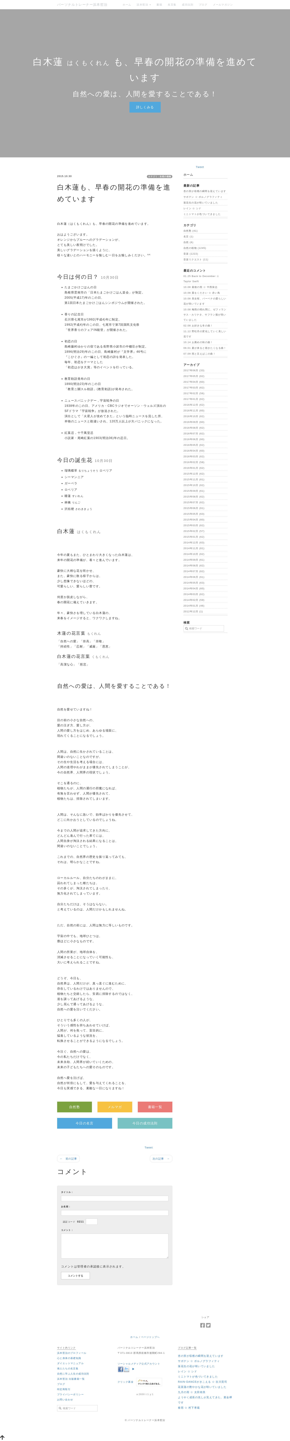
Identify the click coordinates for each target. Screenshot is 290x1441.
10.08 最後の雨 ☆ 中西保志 (200, 287)
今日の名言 (85, 1123)
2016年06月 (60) (194, 439)
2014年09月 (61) (194, 559)
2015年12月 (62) (194, 473)
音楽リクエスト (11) (195, 259)
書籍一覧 (155, 1107)
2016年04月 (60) (194, 450)
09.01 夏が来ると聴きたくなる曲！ (204, 348)
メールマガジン (223, 4)
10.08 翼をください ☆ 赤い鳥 (201, 292)
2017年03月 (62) (194, 387)
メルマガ (115, 1107)
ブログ (203, 4)
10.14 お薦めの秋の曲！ (198, 342)
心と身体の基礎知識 (69, 1358)
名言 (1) (188, 236)
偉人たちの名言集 (67, 1368)
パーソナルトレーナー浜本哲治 (82, 4)
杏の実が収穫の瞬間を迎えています (204, 191)
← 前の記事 (68, 1158)
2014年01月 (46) (194, 605)
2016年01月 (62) (194, 468)
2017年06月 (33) (194, 370)
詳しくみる (145, 107)
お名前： (66, 1206)
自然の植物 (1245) (194, 248)
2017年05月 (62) (194, 376)
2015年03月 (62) (194, 525)
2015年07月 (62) (194, 502)
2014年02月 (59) (194, 600)
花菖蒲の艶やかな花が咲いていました (202, 1386)
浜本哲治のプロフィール (71, 1353)
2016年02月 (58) (194, 462)
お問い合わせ (65, 1399)
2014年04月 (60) (194, 588)
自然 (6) (188, 242)
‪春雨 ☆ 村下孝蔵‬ (189, 1407)
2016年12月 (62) (194, 404)
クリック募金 (126, 1381)
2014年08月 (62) (194, 565)
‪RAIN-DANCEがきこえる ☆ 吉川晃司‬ (202, 1381)
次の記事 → (161, 1158)
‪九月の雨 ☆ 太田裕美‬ (191, 1392)
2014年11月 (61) (194, 548)
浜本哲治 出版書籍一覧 (71, 1378)
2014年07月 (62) (194, 571)
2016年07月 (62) (194, 433)
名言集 (172, 4)
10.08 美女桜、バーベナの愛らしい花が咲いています (204, 301)
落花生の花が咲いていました (200, 202)
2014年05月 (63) (194, 582)
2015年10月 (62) (194, 485)
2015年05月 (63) (194, 513)
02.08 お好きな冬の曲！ (198, 325)
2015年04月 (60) (194, 519)
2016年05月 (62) (194, 445)
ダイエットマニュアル (70, 1363)
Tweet (149, 1147)
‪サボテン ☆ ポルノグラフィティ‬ (203, 197)
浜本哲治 (144, 4)
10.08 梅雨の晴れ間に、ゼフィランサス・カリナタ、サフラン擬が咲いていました (204, 314)
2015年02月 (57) (194, 531)
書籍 (159, 4)
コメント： (67, 1230)
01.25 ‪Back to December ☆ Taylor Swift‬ (201, 279)
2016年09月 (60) (194, 422)
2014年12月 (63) (194, 542)
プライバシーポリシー (70, 1394)
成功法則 (187, 4)
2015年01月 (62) (194, 536)
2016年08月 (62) (194, 427)
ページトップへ (150, 1337)
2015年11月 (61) (194, 479)
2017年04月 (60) (194, 381)
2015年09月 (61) (194, 491)
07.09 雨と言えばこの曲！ (199, 353)
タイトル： (67, 1192)
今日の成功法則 (145, 1123)
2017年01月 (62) (194, 399)
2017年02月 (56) (194, 393)
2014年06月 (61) (194, 577)
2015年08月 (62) (194, 496)
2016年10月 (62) (194, 416)
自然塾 (74, 1107)
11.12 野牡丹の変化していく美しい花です (204, 334)
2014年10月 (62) (194, 554)
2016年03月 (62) (194, 456)
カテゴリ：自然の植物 (159, 176)
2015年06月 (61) (194, 508)
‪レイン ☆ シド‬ (192, 208)
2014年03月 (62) (194, 594)
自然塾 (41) (190, 230)
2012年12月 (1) (193, 611)
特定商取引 (63, 1389)
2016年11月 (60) (194, 410)
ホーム (127, 4)
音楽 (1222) (190, 253)
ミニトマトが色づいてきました (202, 214)
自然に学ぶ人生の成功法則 (73, 1373)
